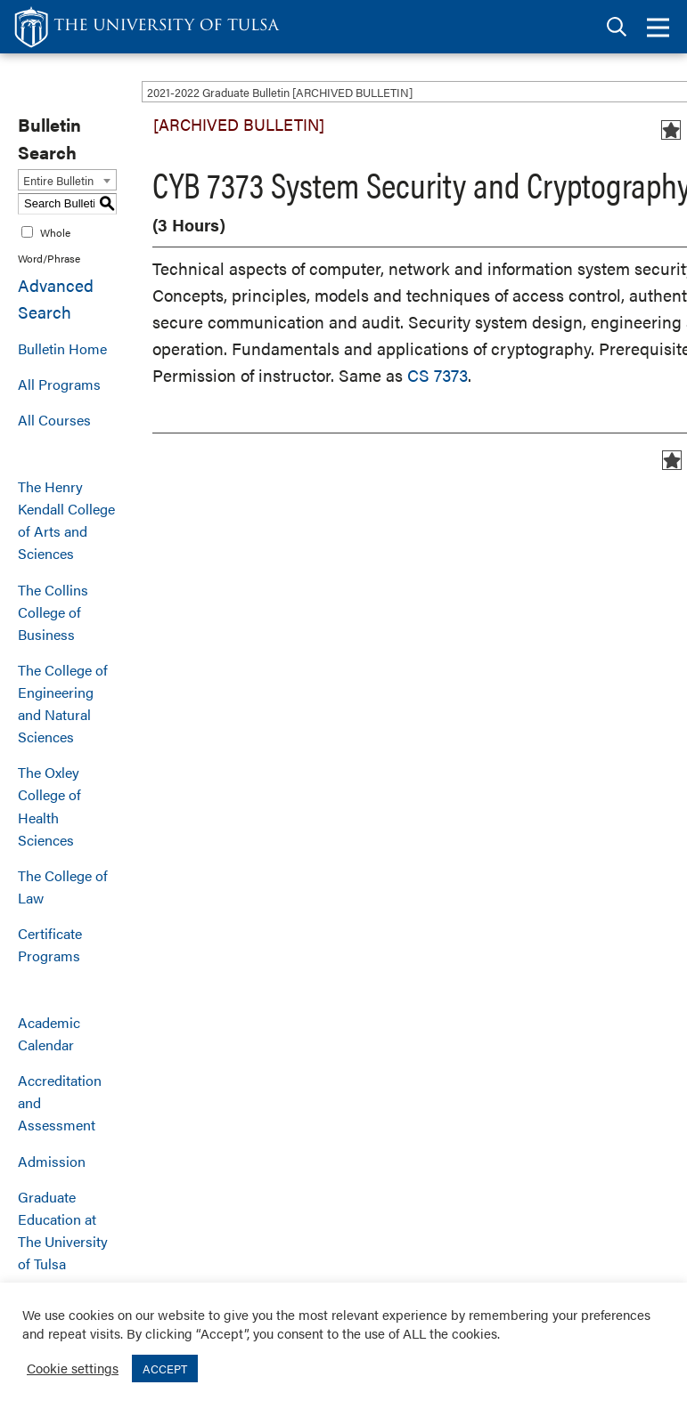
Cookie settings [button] (73, 1367)
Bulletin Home (62, 348)
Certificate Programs (50, 944)
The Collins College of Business (53, 611)
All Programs (59, 384)
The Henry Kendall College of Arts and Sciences (66, 519)
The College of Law (63, 886)
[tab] (616, 27)
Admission (52, 1161)
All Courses (54, 419)
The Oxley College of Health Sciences (49, 805)
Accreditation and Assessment (60, 1102)
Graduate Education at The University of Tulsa (63, 1230)
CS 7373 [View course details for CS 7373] (437, 375)
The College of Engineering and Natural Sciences (63, 703)
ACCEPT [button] (165, 1368)
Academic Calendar (49, 1033)
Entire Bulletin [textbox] (58, 180)
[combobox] (67, 179)
